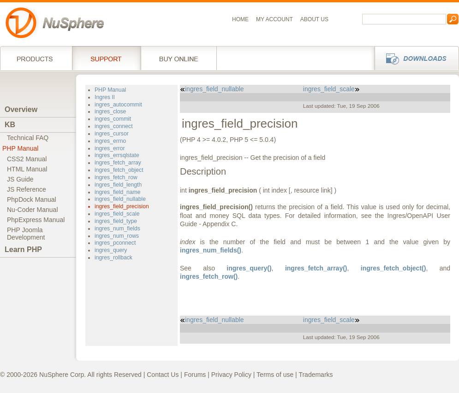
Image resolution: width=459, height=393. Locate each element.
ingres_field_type (116, 221)
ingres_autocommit (118, 104)
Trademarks (315, 374)
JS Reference (26, 189)
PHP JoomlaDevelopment (26, 233)
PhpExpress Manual (36, 219)
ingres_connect (114, 126)
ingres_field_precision (122, 206)
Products (36, 58)
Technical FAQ (27, 137)
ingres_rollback (113, 257)
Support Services (106, 58)
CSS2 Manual (27, 159)
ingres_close (110, 111)
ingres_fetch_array (118, 162)
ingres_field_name (117, 192)
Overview (21, 109)
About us (314, 19)
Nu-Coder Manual (32, 209)
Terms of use (274, 374)
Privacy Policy (231, 374)
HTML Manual (27, 169)
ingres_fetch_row (116, 177)
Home (240, 19)
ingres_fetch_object (119, 170)
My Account (274, 19)
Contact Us (163, 374)
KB (10, 125)
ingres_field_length (118, 185)
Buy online (179, 58)
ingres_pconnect (115, 243)
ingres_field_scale (117, 214)
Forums (195, 374)
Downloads (414, 58)
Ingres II (105, 97)
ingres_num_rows (117, 236)
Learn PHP (23, 249)
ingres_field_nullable (120, 199)
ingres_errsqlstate (117, 155)
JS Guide (20, 179)
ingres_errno (110, 141)
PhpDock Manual (31, 199)
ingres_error (110, 148)
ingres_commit (113, 119)
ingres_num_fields (117, 228)
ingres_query (111, 250)
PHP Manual (20, 148)
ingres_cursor (112, 133)
